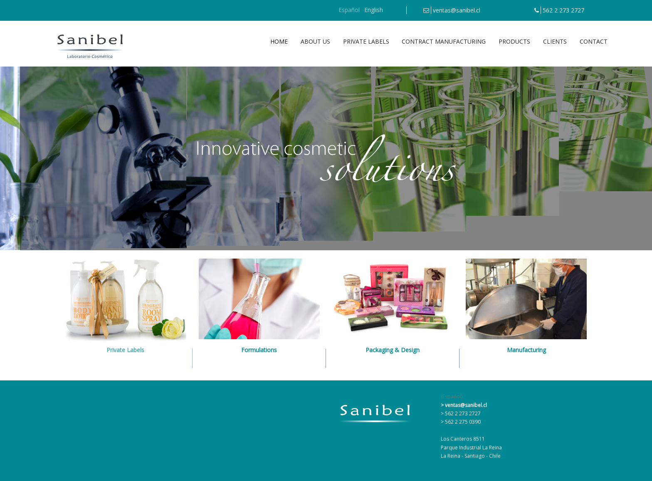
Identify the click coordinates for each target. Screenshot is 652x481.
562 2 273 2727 (563, 10)
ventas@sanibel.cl (456, 10)
